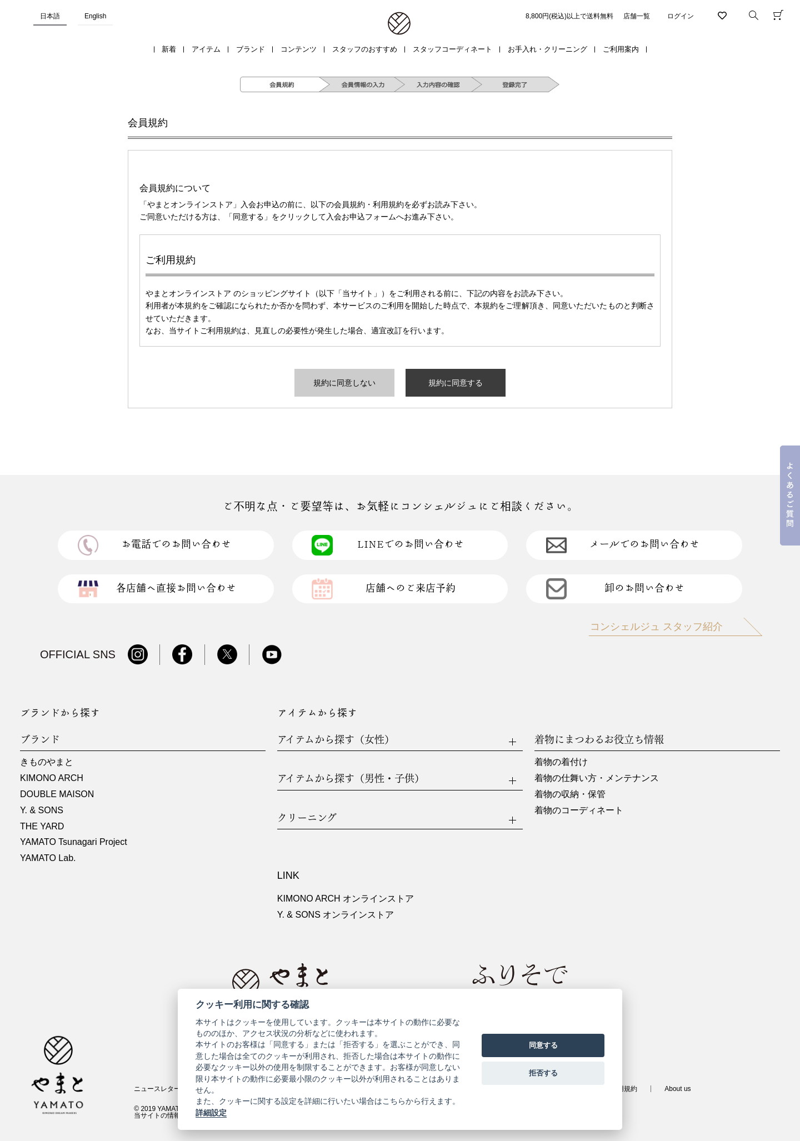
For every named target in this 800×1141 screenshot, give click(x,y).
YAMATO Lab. (48, 858)
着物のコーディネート (578, 810)
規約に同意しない (344, 382)
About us (677, 1089)
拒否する (543, 1073)
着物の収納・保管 (570, 794)
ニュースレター (157, 1089)
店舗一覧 (636, 16)
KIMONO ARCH (51, 778)
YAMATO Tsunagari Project (73, 842)
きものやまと (46, 762)
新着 (169, 49)
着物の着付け (561, 762)
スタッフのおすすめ (364, 49)
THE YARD (42, 826)
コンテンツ (299, 49)
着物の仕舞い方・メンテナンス (596, 778)
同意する (543, 1045)
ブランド (250, 49)
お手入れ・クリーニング (547, 49)
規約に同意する (455, 382)
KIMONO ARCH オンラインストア (345, 898)
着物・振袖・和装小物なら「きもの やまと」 (399, 24)
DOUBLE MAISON (57, 794)
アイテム (206, 49)
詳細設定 (211, 1112)
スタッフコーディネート (452, 49)
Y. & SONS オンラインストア (335, 914)
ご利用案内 (621, 49)
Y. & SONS (41, 810)
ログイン (680, 16)
